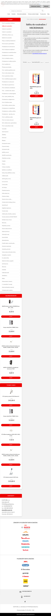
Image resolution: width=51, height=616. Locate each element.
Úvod (28, 19)
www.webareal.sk (30, 614)
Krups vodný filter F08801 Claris (10, 327)
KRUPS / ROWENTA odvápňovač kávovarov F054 (10, 368)
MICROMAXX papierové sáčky (35, 87)
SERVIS (9, 14)
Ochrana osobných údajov (33, 14)
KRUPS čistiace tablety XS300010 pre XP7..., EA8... (10, 307)
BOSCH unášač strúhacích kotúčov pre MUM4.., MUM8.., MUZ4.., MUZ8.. (11, 346)
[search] (42, 11)
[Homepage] (5, 13)
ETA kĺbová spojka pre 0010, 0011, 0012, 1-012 (10, 435)
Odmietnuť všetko (35, 6)
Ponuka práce (43, 14)
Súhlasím (46, 6)
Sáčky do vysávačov (34, 19)
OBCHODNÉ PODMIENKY (21, 14)
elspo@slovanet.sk (7, 510)
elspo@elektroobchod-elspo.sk (39, 53)
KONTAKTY (14, 14)
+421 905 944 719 (25, 597)
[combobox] (42, 62)
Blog (48, 14)
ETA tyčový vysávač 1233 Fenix (10, 477)
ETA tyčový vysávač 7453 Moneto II (11, 396)
